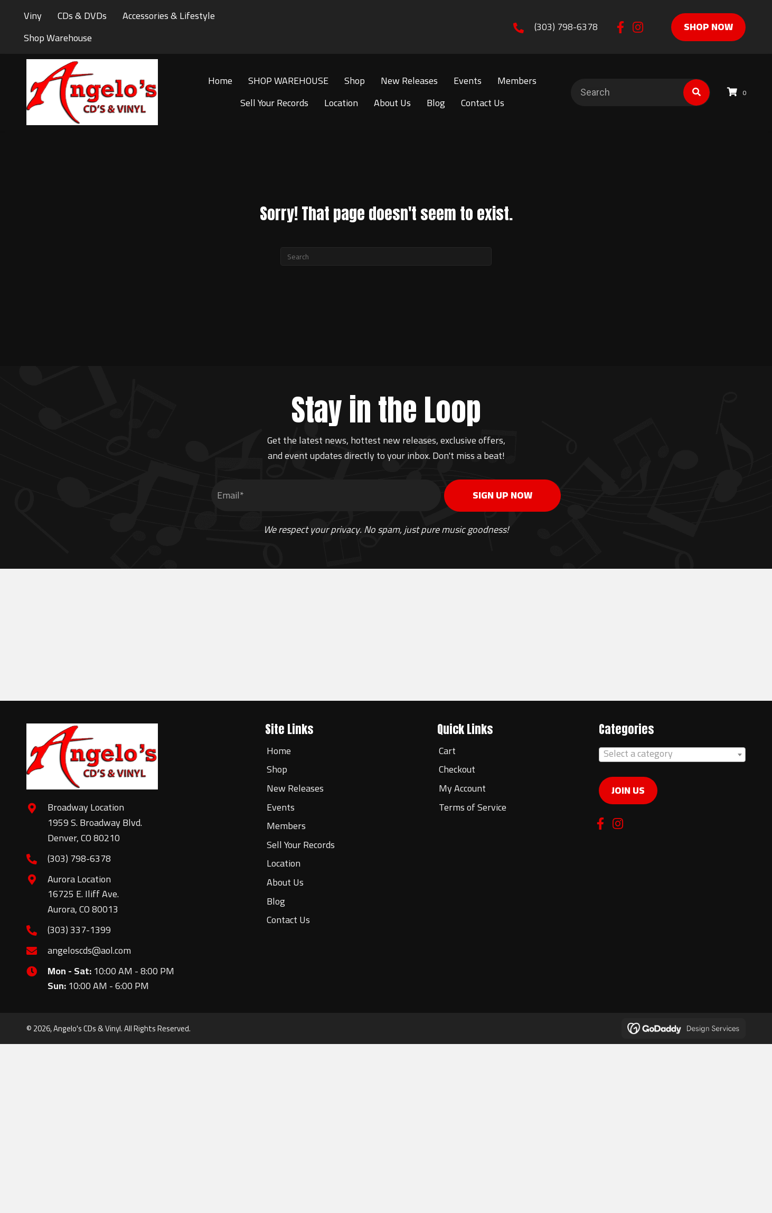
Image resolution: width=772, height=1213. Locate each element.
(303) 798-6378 (566, 26)
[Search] (386, 256)
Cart (447, 750)
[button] (621, 27)
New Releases (295, 788)
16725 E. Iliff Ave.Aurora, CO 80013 (83, 901)
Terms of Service (472, 807)
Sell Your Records (301, 844)
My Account (462, 788)
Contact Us (288, 919)
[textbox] (672, 753)
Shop (277, 769)
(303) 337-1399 (79, 929)
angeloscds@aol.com (89, 950)
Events (281, 807)
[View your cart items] (738, 92)
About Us (285, 882)
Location (283, 863)
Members (286, 825)
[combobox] (672, 754)
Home (279, 750)
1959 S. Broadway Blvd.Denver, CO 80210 (95, 830)
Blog (276, 901)
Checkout (457, 769)
